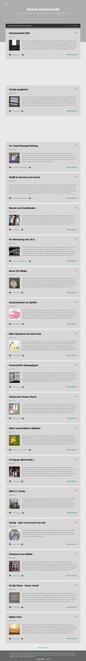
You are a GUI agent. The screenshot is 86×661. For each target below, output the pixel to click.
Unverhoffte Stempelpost (23, 365)
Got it (48, 659)
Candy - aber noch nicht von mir (27, 522)
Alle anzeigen (73, 25)
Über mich (31, 19)
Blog (23, 19)
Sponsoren (42, 19)
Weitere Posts (43, 647)
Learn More (40, 659)
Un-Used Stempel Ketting (23, 145)
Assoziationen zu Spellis (23, 302)
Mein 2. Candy (17, 491)
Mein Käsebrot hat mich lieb (25, 333)
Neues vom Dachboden (22, 208)
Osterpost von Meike (21, 554)
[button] (76, 33)
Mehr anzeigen (72, 54)
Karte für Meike (18, 271)
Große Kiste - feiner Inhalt (24, 585)
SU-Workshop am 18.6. (22, 239)
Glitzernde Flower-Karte (22, 396)
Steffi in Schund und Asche (24, 177)
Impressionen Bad (19, 33)
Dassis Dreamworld (43, 9)
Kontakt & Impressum (56, 19)
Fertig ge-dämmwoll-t (21, 459)
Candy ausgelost (18, 89)
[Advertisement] (43, 72)
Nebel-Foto (15, 617)
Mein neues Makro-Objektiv (24, 428)
